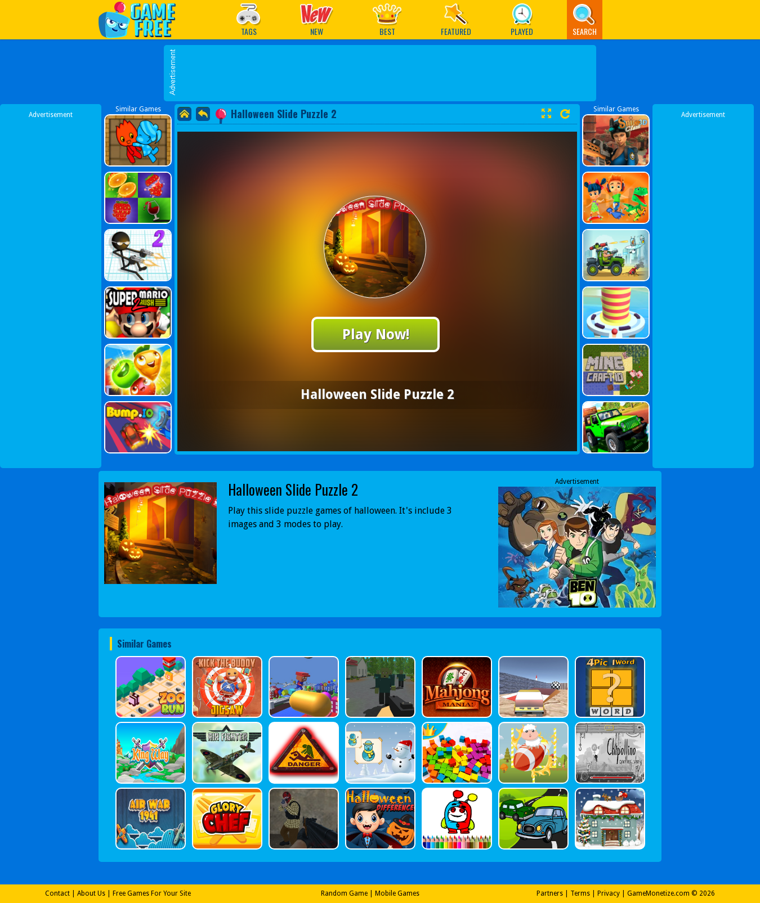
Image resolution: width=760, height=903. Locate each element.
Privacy (608, 893)
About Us (91, 893)
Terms (580, 893)
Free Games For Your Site (152, 893)
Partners (550, 893)
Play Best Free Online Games (143, 19)
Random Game (344, 893)
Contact (57, 893)
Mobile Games (397, 893)
